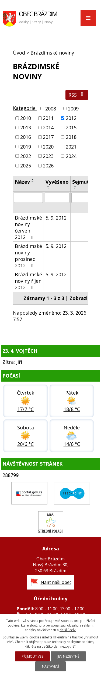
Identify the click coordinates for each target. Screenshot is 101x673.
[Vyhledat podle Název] (28, 198)
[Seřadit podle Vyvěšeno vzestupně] (48, 186)
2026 (48, 165)
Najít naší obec (56, 582)
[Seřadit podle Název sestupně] (33, 182)
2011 (48, 118)
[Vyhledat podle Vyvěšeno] (57, 198)
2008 (50, 108)
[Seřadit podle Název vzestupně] (33, 180)
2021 (71, 146)
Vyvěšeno (57, 182)
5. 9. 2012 (56, 217)
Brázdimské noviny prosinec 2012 (28, 256)
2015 (71, 127)
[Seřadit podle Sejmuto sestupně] (75, 188)
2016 (25, 137)
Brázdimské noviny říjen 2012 (28, 281)
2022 (25, 156)
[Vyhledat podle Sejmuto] (82, 198)
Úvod (19, 52)
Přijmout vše (32, 656)
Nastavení (50, 666)
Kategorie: (25, 108)
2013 (25, 127)
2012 (71, 118)
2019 (25, 146)
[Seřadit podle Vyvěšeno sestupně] (48, 188)
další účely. (68, 630)
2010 (25, 118)
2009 (73, 108)
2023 (48, 156)
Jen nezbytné (68, 656)
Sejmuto (82, 182)
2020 (48, 146)
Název (22, 182)
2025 (25, 165)
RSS (76, 95)
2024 (71, 156)
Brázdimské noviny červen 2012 (28, 227)
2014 (48, 127)
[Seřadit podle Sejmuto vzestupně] (75, 186)
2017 (48, 137)
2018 (71, 137)
